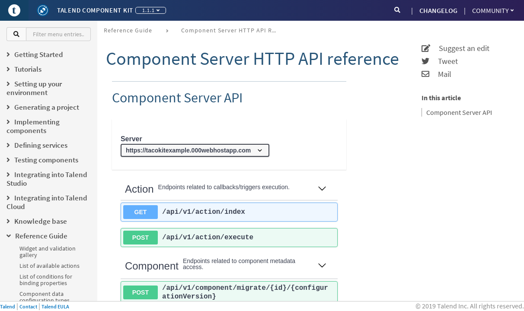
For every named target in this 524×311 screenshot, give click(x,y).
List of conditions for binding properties (45, 280)
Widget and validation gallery (47, 251)
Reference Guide (128, 30)
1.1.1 (151, 10)
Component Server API (459, 112)
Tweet (440, 61)
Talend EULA (55, 306)
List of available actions (49, 266)
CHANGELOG (438, 10)
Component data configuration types (44, 297)
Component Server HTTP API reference (232, 30)
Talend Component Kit (95, 10)
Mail (436, 74)
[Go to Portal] (14, 10)
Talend (7, 306)
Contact (28, 306)
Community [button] (493, 10)
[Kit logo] (43, 10)
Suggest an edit (455, 48)
